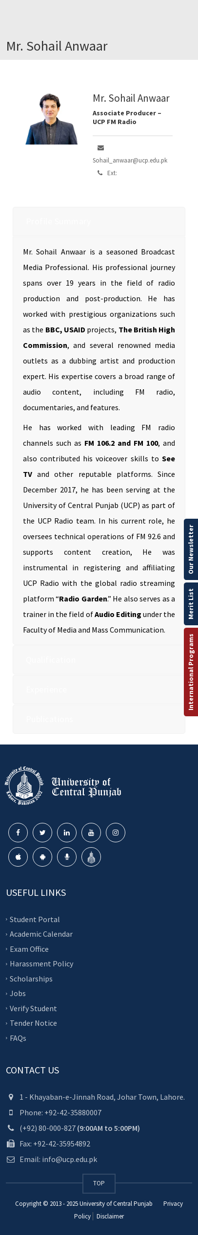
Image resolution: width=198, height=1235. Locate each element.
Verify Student (33, 1008)
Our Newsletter (190, 549)
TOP (99, 1183)
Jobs (18, 993)
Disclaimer (109, 1216)
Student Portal (35, 919)
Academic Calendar (41, 934)
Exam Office (29, 949)
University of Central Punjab (116, 1203)
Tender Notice (33, 1023)
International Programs (190, 672)
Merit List (190, 603)
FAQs (18, 1038)
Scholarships (31, 978)
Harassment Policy (41, 963)
